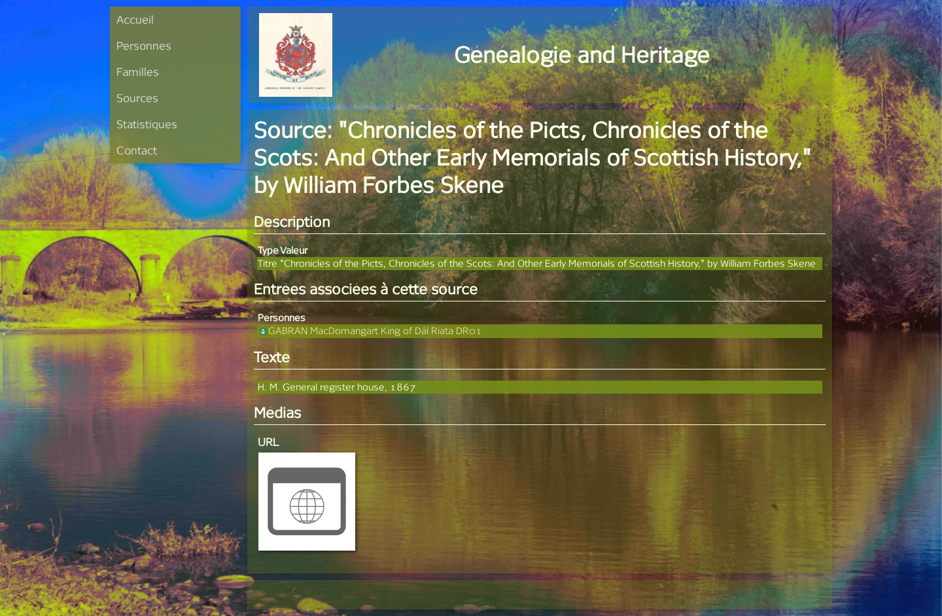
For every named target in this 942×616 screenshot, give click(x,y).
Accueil (135, 19)
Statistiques (146, 124)
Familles (137, 71)
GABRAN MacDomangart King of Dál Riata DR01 (370, 330)
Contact (136, 150)
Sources (137, 98)
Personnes (143, 45)
